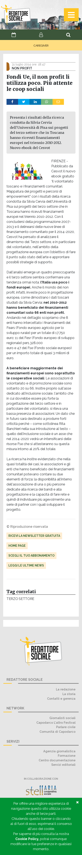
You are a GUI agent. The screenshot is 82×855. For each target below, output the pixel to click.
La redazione (65, 689)
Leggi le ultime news (26, 565)
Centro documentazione (57, 760)
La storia (68, 694)
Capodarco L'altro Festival (55, 722)
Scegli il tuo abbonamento (31, 555)
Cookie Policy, (27, 839)
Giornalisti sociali (62, 718)
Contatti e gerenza (61, 698)
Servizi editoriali (63, 764)
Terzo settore (20, 599)
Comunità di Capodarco (57, 731)
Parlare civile (65, 727)
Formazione (66, 755)
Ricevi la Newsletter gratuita (34, 535)
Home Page (17, 545)
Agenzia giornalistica (59, 751)
